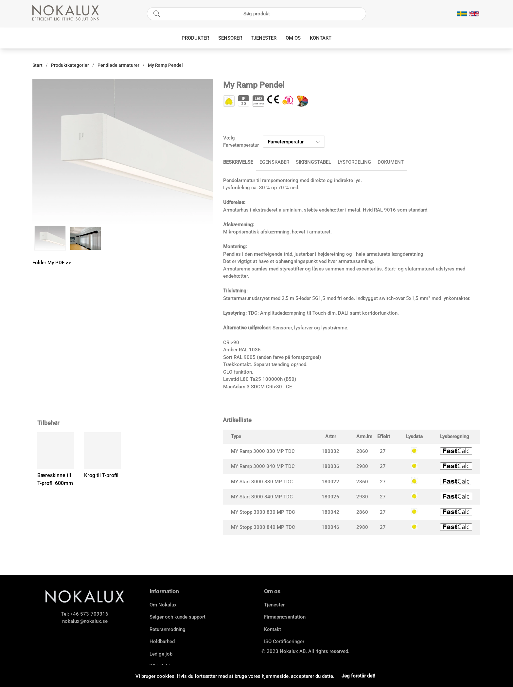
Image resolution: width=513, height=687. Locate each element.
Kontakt (320, 38)
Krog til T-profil (101, 475)
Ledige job (161, 654)
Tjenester (263, 38)
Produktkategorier (70, 65)
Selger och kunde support (177, 617)
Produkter (195, 38)
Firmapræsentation (285, 617)
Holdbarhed (162, 641)
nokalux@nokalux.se (85, 621)
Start (37, 65)
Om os (293, 38)
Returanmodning (168, 629)
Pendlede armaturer (118, 65)
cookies (165, 676)
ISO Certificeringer (284, 641)
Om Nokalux (163, 605)
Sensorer (230, 38)
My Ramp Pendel (165, 65)
